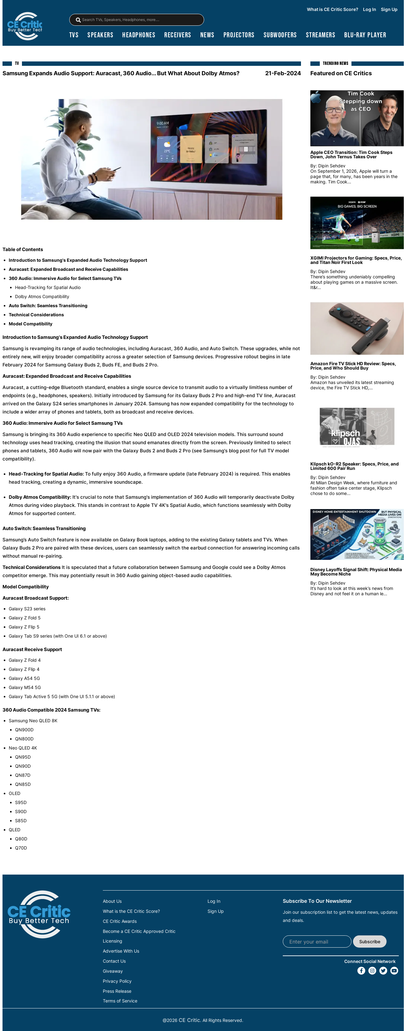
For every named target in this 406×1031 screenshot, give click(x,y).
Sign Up (389, 10)
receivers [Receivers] (178, 36)
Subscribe (369, 942)
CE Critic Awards (120, 922)
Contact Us (114, 961)
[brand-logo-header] (25, 27)
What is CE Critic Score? (332, 10)
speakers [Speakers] (100, 36)
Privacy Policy (117, 980)
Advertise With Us (121, 951)
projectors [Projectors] (239, 36)
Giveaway (113, 970)
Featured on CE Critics (341, 74)
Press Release (117, 990)
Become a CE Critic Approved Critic (139, 931)
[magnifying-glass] (78, 21)
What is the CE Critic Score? (131, 912)
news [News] (207, 36)
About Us (112, 902)
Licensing (112, 941)
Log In (369, 10)
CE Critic (189, 1019)
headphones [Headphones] (139, 36)
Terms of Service (120, 999)
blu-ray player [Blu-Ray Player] (365, 36)
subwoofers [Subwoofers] (280, 36)
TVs (74, 36)
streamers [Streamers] (321, 36)
